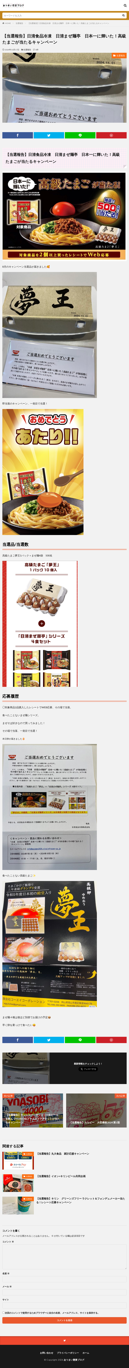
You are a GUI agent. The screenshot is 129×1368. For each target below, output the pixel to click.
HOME (8, 23)
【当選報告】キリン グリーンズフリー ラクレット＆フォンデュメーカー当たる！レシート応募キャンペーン (80, 1200)
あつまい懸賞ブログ (74, 1359)
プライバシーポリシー (68, 1352)
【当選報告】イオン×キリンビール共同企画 (61, 1176)
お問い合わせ (46, 1352)
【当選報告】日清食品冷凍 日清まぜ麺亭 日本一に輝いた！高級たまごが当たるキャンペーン (68, 23)
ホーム (86, 1352)
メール (7, 1286)
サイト (5, 1300)
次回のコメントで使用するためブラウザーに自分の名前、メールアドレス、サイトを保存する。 (52, 1313)
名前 (5, 1273)
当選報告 (19, 23)
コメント (8, 1242)
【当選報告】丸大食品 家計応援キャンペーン (62, 1153)
